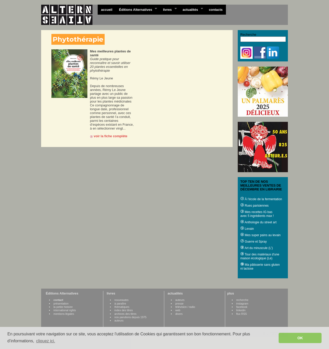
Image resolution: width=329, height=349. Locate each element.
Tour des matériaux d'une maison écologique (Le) (259, 256)
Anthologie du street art (258, 222)
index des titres (123, 310)
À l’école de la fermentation (261, 199)
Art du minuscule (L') (256, 248)
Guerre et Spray (253, 241)
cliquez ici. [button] (45, 341)
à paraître (120, 303)
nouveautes (121, 299)
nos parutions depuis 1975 (130, 317)
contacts (216, 10)
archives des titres (125, 313)
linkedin (240, 310)
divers (178, 313)
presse (179, 303)
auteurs (119, 320)
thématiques (121, 306)
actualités (191, 9)
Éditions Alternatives (136, 9)
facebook (241, 306)
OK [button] (300, 338)
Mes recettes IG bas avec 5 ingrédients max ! (257, 214)
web (177, 310)
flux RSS (241, 313)
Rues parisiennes (254, 205)
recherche (242, 299)
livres (168, 9)
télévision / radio (185, 306)
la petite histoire (63, 306)
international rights (64, 310)
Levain (247, 229)
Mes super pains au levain (260, 235)
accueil (106, 10)
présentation (61, 303)
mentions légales (63, 313)
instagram (242, 303)
